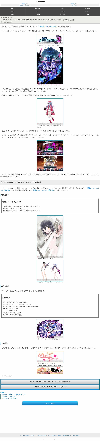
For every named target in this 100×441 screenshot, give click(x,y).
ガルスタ (62, 11)
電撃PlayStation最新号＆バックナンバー (25, 4)
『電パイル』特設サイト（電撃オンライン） (13, 394)
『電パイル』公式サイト (8, 396)
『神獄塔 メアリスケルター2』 (48, 26)
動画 (88, 14)
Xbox (62, 8)
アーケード (87, 11)
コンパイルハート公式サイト (9, 398)
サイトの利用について (27, 435)
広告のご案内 (56, 435)
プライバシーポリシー (43, 435)
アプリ (12, 11)
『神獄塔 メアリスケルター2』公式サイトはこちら (50, 387)
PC (37, 11)
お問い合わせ (66, 435)
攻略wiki (37, 14)
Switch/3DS (87, 8)
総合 (12, 8)
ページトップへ (50, 403)
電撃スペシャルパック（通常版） (43, 190)
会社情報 (76, 435)
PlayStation (37, 8)
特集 (12, 14)
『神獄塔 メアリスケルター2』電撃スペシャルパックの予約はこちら (50, 381)
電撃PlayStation (7, 22)
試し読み (62, 14)
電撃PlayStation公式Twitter (74, 4)
